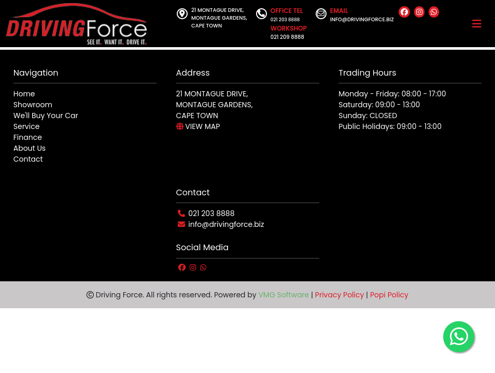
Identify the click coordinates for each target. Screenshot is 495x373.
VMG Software (283, 295)
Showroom (32, 104)
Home (24, 94)
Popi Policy (389, 295)
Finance (27, 137)
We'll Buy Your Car (45, 115)
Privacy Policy (339, 295)
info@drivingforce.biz (226, 224)
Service (26, 126)
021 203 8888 (211, 213)
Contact (28, 159)
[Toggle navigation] (477, 24)
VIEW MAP (198, 126)
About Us (29, 148)
